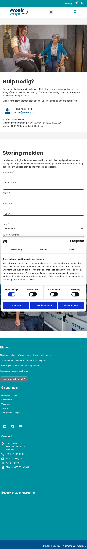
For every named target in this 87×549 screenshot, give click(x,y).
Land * (6, 224)
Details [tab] (43, 249)
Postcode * (8, 203)
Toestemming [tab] (15, 249)
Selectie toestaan (43, 305)
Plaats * (6, 214)
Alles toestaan (71, 305)
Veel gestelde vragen (10, 413)
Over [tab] (71, 249)
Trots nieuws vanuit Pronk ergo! (14, 371)
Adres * (6, 193)
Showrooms (6, 399)
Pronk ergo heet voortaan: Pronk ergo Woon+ (20, 365)
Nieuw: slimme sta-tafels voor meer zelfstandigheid (23, 360)
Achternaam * (9, 183)
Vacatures (5, 404)
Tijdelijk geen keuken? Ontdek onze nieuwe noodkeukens (25, 355)
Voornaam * (8, 172)
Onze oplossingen (9, 395)
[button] (51, 12)
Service (4, 408)
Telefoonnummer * (11, 235)
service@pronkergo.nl (24, 112)
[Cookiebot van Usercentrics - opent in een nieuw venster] (72, 242)
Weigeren (16, 305)
